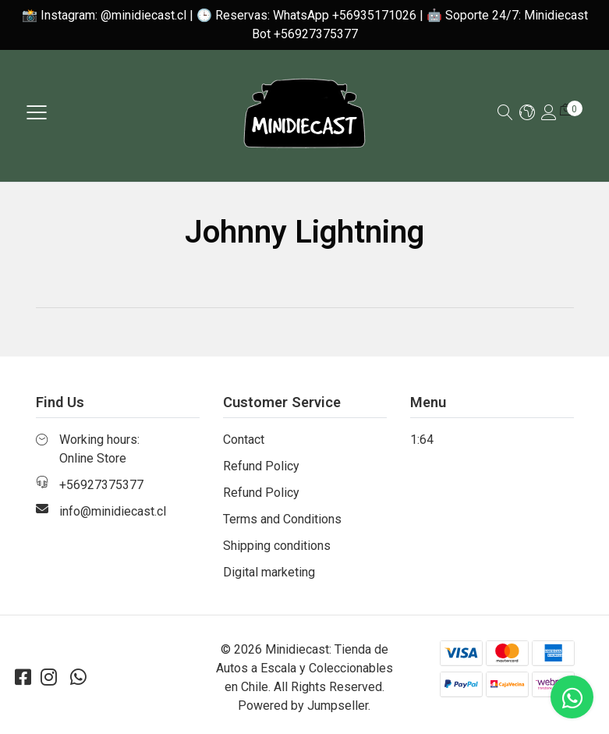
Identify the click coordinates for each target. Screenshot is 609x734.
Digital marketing (269, 572)
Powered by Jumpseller (303, 705)
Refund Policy (261, 466)
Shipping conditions (277, 545)
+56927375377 (101, 484)
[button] (527, 113)
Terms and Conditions (282, 519)
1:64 (422, 439)
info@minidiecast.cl (112, 511)
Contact (243, 439)
